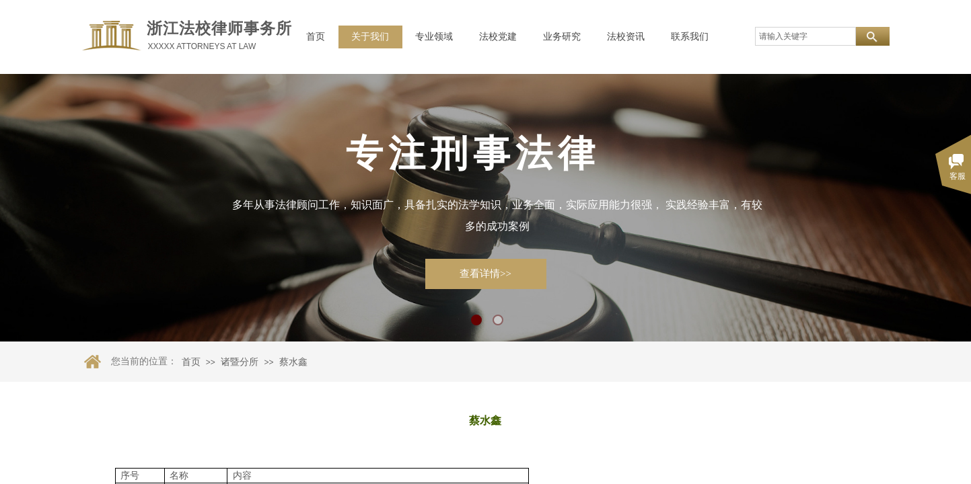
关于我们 (370, 37)
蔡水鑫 (293, 362)
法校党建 (498, 37)
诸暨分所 (239, 362)
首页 (315, 37)
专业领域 (434, 37)
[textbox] (805, 36)
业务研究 (562, 37)
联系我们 (690, 37)
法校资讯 (626, 37)
